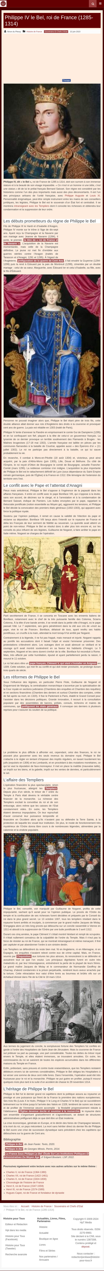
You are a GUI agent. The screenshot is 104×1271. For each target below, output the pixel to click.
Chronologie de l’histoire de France (25, 1182)
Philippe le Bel (14, 1144)
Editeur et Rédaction (16, 1224)
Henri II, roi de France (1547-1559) (25, 1186)
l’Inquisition (24, 956)
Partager (66, 80)
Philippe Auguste (74, 195)
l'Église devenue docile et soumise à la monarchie (49, 1111)
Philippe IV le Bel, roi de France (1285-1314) (44, 20)
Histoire (43, 1227)
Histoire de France (42, 1206)
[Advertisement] (52, 56)
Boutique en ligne (48, 1239)
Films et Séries (47, 1250)
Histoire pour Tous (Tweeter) (15, 1247)
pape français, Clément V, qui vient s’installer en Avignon (63, 663)
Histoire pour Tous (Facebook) (15, 1238)
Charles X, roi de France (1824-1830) (26, 1179)
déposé (85, 1246)
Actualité (44, 1233)
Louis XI (95, 195)
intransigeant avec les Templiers (31, 206)
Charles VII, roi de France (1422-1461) (27, 1175)
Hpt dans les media (15, 1230)
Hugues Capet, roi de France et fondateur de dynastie (35, 1193)
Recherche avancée (16, 1254)
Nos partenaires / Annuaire (48, 1258)
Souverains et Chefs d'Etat (68, 1206)
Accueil (25, 1206)
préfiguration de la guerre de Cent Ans (40, 260)
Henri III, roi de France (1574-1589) (25, 1189)
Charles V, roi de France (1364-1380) (26, 1172)
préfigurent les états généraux (40, 706)
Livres (42, 1244)
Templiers (51, 788)
